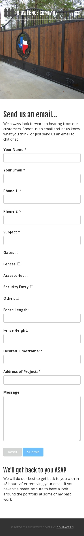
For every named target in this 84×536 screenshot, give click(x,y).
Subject (10, 232)
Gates (8, 252)
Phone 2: (10, 211)
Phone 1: (10, 190)
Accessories (13, 275)
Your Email (12, 170)
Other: (9, 298)
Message (11, 392)
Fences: (9, 264)
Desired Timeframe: (21, 351)
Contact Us (65, 527)
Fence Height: (15, 330)
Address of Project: (20, 371)
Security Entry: (16, 286)
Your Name (13, 149)
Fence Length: (15, 309)
